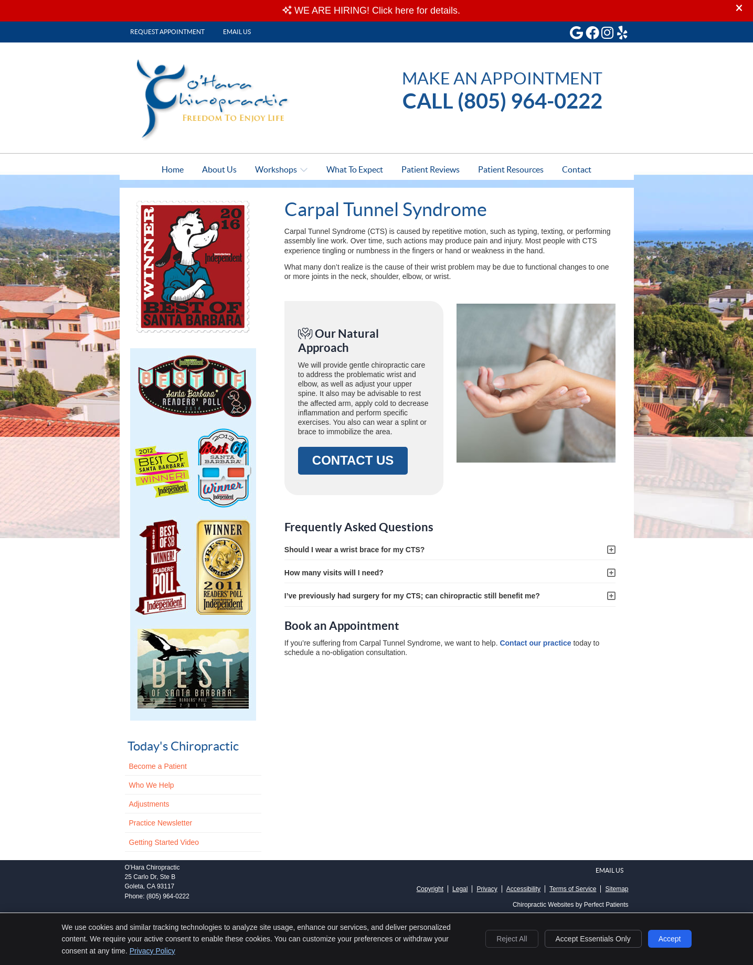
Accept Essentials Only (593, 939)
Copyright (430, 889)
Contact (576, 169)
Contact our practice (535, 643)
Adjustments (149, 804)
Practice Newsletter (161, 823)
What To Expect (354, 169)
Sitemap (616, 889)
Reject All (511, 939)
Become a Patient (158, 766)
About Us (219, 169)
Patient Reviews (430, 169)
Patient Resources (511, 169)
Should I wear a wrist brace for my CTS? (354, 549)
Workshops (276, 169)
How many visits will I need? (334, 573)
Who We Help (151, 785)
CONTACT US (353, 460)
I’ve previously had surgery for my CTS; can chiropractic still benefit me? (412, 596)
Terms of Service (572, 889)
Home (173, 169)
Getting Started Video (164, 842)
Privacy (486, 889)
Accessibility (523, 889)
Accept (670, 939)
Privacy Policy (152, 951)
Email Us (237, 31)
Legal (460, 889)
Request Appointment (167, 31)
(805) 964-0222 (167, 896)
